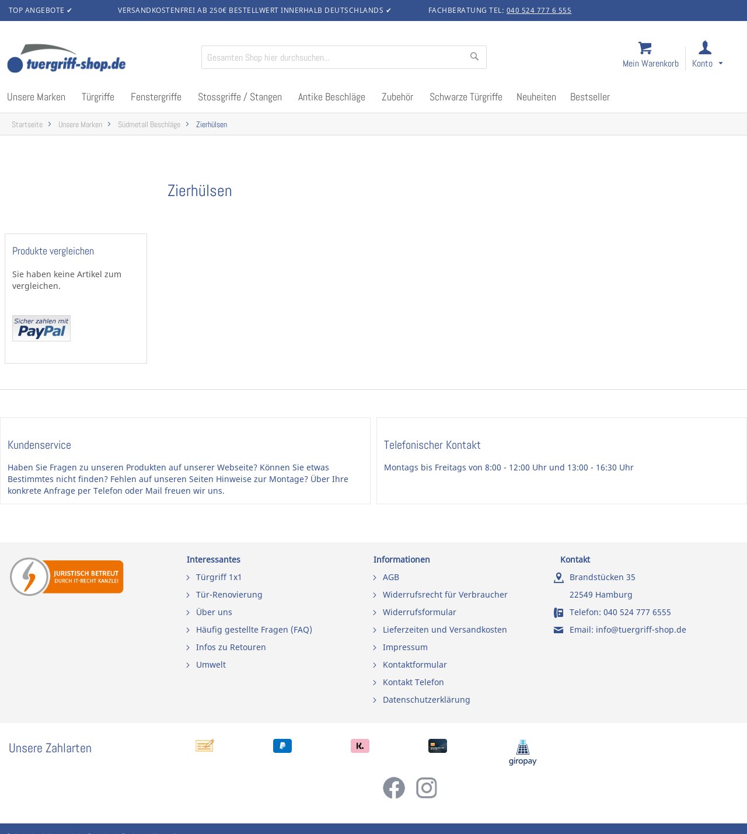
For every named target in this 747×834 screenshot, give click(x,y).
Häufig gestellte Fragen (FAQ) (254, 629)
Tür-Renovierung (229, 594)
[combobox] (344, 57)
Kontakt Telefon (413, 682)
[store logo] (99, 59)
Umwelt (211, 664)
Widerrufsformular (419, 611)
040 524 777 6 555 (539, 10)
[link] (717, 59)
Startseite (27, 125)
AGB (391, 576)
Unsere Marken (80, 125)
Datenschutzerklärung (426, 699)
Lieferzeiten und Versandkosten (445, 629)
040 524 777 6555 (637, 611)
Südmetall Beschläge (149, 125)
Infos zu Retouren (231, 646)
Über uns (214, 611)
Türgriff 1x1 (219, 576)
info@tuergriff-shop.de (641, 629)
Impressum (405, 646)
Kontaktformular (415, 664)
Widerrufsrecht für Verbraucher (445, 594)
